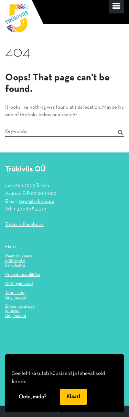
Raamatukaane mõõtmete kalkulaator (19, 261)
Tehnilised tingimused (15, 295)
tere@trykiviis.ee (36, 201)
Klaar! (73, 396)
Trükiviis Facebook (24, 224)
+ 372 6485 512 (29, 209)
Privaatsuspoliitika (22, 275)
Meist (10, 247)
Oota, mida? (32, 397)
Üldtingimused (19, 284)
